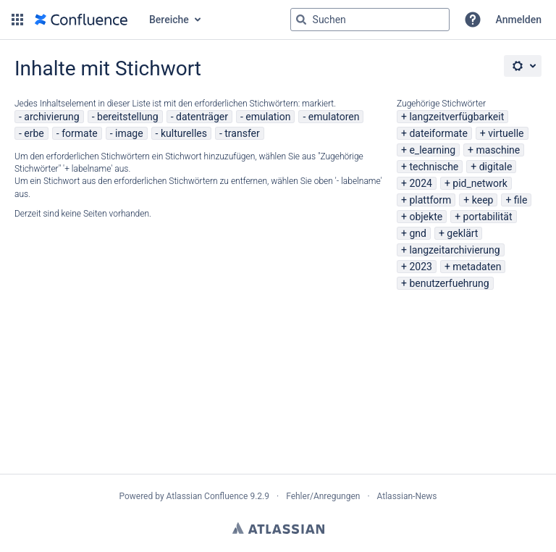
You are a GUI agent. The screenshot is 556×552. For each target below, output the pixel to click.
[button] (17, 19)
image (129, 133)
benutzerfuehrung (449, 283)
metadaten (476, 266)
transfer (242, 133)
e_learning (432, 150)
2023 (420, 266)
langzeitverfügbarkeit (456, 116)
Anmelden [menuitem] (519, 19)
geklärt (462, 233)
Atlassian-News (407, 496)
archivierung (51, 116)
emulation (267, 116)
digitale (496, 166)
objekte (425, 216)
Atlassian (278, 528)
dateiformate (438, 133)
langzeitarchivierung (454, 250)
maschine (498, 150)
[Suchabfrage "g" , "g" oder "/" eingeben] (370, 19)
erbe (33, 133)
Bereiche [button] (169, 19)
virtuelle (505, 133)
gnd (417, 233)
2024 (420, 183)
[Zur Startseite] (81, 19)
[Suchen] (301, 19)
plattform (430, 200)
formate (80, 133)
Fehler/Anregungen (323, 496)
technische (433, 166)
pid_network (479, 183)
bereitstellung (128, 116)
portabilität (488, 216)
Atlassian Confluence (207, 496)
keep (483, 200)
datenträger (202, 116)
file (521, 200)
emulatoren (334, 116)
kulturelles (184, 133)
